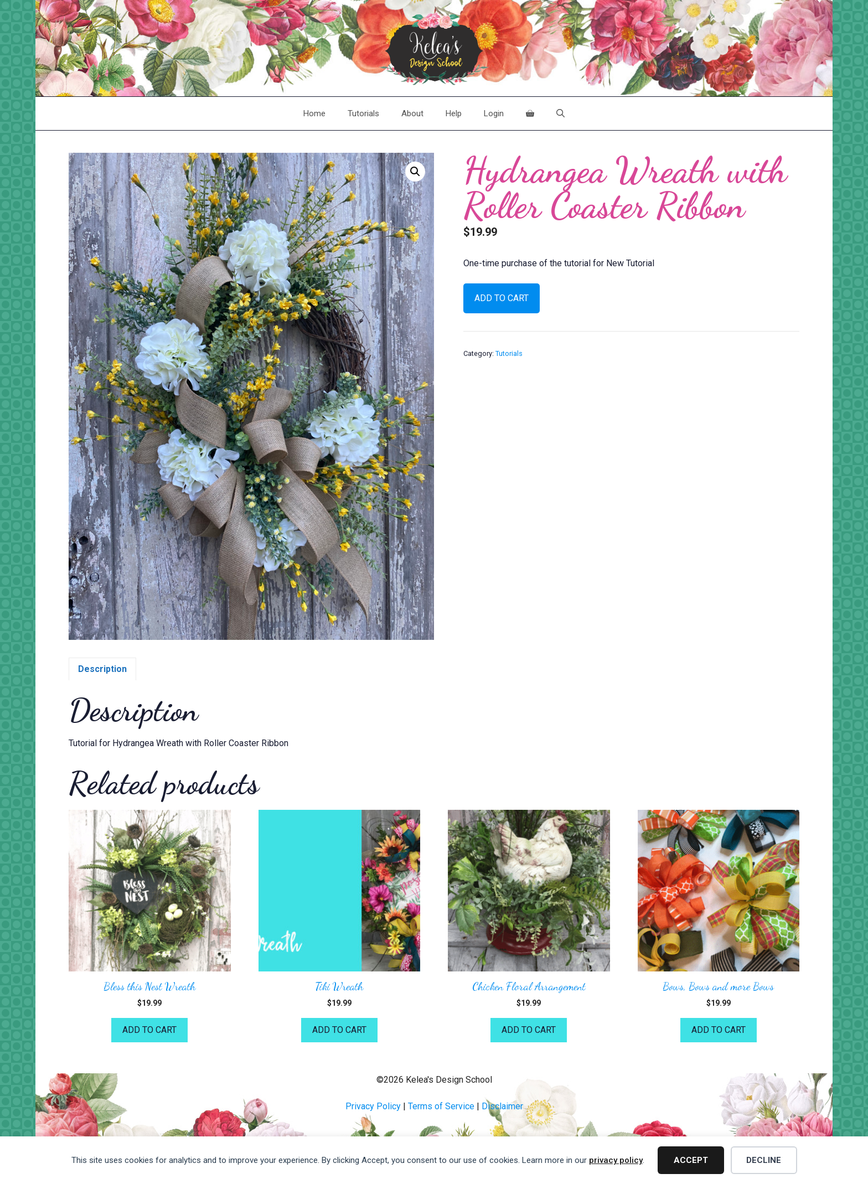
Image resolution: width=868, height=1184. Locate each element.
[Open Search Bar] (560, 113)
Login (494, 113)
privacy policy (616, 1160)
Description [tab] (102, 669)
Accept (691, 1160)
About (412, 113)
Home (314, 113)
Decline (763, 1160)
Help (454, 113)
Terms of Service (441, 1106)
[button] (415, 172)
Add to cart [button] (149, 1030)
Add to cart (501, 298)
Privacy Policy (373, 1106)
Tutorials (363, 113)
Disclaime (501, 1106)
